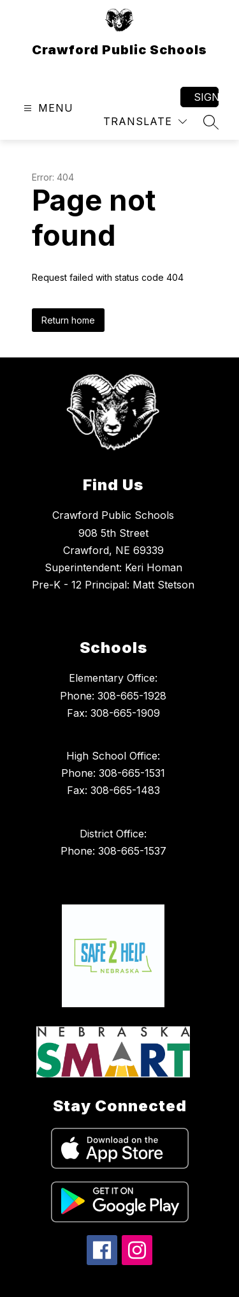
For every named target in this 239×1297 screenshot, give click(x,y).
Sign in (206, 97)
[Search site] (211, 122)
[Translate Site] (145, 122)
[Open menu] (46, 108)
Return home (68, 320)
